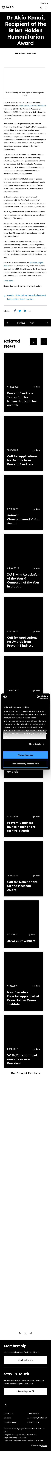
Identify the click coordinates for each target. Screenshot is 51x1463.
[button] (44, 3)
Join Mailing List (25, 1391)
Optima (44, 1446)
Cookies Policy (10, 1422)
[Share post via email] (31, 311)
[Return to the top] (6, 1405)
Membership (25, 1360)
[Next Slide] (44, 341)
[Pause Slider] (25, 1334)
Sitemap (7, 1418)
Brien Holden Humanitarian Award (32, 106)
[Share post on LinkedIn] (26, 311)
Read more (8, 281)
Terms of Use (33, 1413)
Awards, (10, 295)
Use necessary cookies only (25, 763)
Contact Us (8, 1413)
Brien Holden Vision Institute (20, 299)
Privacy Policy (33, 1422)
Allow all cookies (25, 755)
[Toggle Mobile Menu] (46, 8)
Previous (16, 323)
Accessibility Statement (37, 1418)
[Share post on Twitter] (21, 311)
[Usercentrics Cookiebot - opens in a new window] (36, 697)
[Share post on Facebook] (16, 311)
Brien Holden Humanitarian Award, (30, 295)
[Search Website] (41, 8)
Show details (35, 744)
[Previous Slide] (33, 341)
